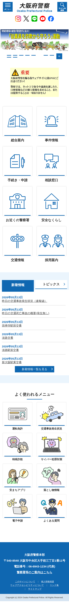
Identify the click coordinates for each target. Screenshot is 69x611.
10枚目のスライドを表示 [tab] (15, 57)
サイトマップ (34, 589)
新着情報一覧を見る (34, 369)
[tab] (18, 286)
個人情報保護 (47, 582)
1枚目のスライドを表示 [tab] (9, 55)
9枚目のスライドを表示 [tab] (9, 57)
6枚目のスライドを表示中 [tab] (39, 55)
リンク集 (54, 585)
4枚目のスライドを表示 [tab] (27, 55)
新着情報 (17, 285)
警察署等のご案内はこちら (34, 572)
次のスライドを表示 (66, 56)
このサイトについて (25, 582)
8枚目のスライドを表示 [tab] (52, 55)
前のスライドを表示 (3, 56)
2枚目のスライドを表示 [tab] (15, 55)
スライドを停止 (59, 56)
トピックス (51, 284)
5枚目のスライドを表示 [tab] (33, 55)
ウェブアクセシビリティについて (27, 585)
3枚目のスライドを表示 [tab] (21, 55)
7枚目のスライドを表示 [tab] (45, 55)
